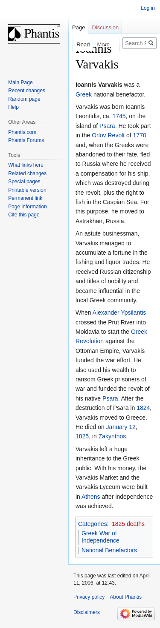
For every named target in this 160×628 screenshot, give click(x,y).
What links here (26, 165)
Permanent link (25, 198)
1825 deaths (128, 523)
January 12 (121, 426)
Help (13, 107)
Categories (92, 523)
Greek (84, 94)
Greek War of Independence (100, 537)
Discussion (105, 27)
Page (78, 27)
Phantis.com (22, 132)
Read (79, 44)
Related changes (27, 173)
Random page (24, 99)
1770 (139, 135)
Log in (148, 8)
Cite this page (23, 215)
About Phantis (126, 597)
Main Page (20, 82)
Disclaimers (86, 612)
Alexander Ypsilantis (119, 312)
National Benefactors (109, 550)
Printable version (27, 190)
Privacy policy (89, 597)
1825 (82, 436)
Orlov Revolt (108, 135)
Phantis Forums (26, 140)
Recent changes (26, 91)
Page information (27, 207)
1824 (143, 407)
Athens (90, 496)
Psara (107, 125)
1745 (118, 116)
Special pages (24, 182)
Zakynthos (112, 436)
